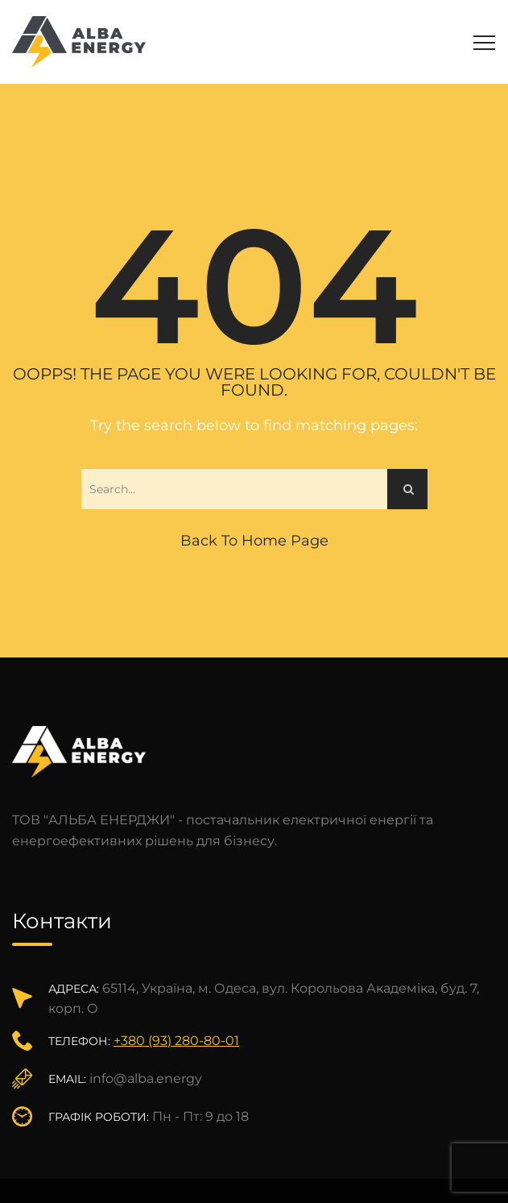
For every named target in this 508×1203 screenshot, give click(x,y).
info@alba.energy (145, 1078)
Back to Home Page (254, 541)
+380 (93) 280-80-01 (176, 1040)
